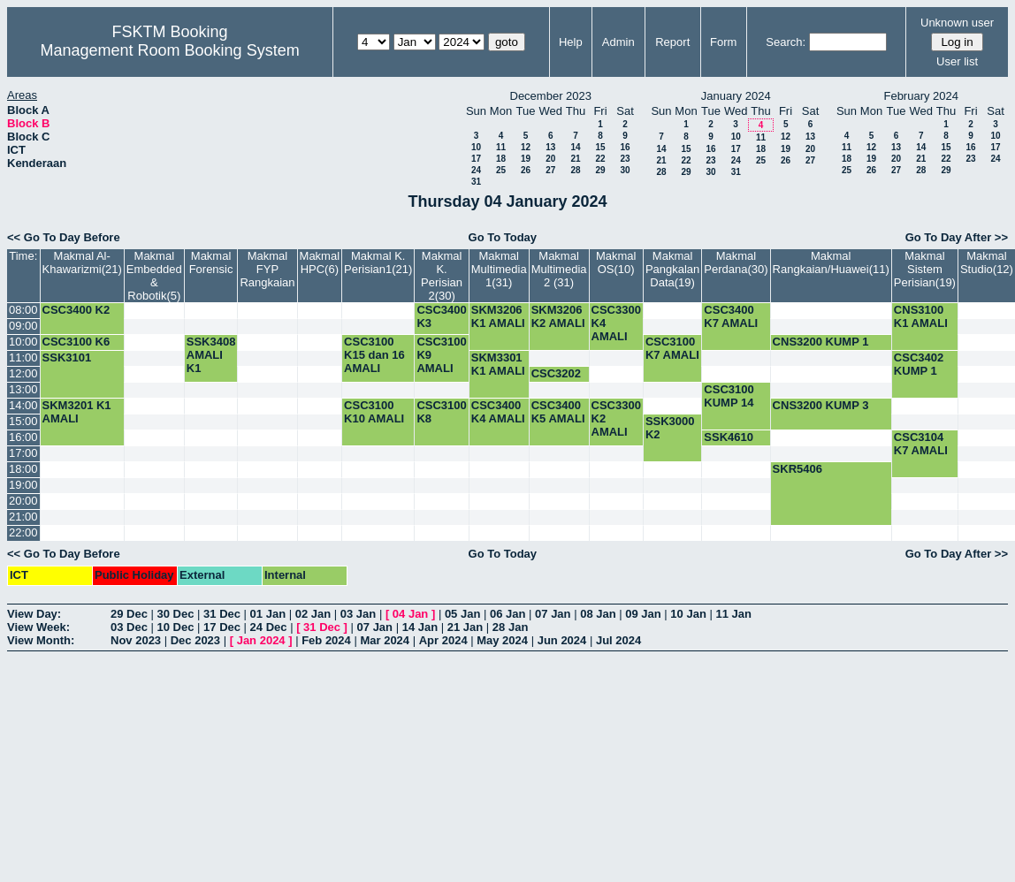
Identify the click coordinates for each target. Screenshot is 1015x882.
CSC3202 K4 (556, 380)
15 (600, 147)
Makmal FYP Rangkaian (267, 269)
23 (625, 158)
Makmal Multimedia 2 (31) (559, 269)
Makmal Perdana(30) (735, 262)
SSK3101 (67, 357)
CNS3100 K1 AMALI (921, 316)
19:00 (23, 484)
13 (550, 147)
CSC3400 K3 (441, 316)
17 (476, 158)
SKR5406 (797, 468)
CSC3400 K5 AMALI (558, 412)
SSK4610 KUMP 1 (728, 443)
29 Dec (129, 613)
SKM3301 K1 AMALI (498, 364)
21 (575, 158)
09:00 (23, 325)
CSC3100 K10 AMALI (374, 412)
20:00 (23, 500)
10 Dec (176, 627)
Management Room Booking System (170, 50)
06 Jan (507, 613)
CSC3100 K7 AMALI (672, 348)
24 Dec (268, 627)
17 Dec (221, 627)
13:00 (23, 389)
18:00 (23, 468)
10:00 (23, 341)
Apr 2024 (443, 640)
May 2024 (502, 640)
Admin (618, 42)
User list (957, 61)
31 (476, 181)
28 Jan (510, 627)
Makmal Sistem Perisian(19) (925, 269)
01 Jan (268, 613)
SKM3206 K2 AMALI (558, 316)
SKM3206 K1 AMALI (498, 316)
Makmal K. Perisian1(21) (378, 262)
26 (525, 170)
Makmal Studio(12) (986, 262)
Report (672, 42)
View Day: (34, 613)
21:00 (23, 516)
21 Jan (465, 627)
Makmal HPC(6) (320, 262)
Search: (785, 42)
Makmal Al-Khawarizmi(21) (82, 262)
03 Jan (358, 613)
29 (600, 170)
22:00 (23, 532)
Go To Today (503, 237)
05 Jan (462, 613)
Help (571, 42)
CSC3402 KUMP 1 (918, 364)
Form (723, 42)
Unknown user (957, 22)
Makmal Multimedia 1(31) (499, 269)
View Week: (38, 627)
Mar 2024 (384, 640)
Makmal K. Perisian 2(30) (441, 275)
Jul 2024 (618, 640)
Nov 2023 (136, 640)
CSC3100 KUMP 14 (728, 396)
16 (625, 147)
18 (501, 158)
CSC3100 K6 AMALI (76, 348)
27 (550, 170)
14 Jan (420, 627)
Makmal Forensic (211, 262)
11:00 (23, 357)
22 (600, 158)
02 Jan (313, 613)
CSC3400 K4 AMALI (498, 412)
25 (501, 170)
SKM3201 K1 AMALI (76, 412)
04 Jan (410, 613)
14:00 (23, 405)
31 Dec (221, 613)
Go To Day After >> (956, 237)
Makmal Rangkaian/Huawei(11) (831, 262)
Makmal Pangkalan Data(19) (672, 269)
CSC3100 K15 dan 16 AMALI (374, 355)
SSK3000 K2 (670, 427)
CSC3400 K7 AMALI (731, 316)
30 (625, 170)
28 (575, 170)
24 (476, 170)
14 (575, 147)
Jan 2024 (261, 640)
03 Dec (129, 627)
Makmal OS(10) (616, 262)
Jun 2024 (562, 640)
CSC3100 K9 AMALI (441, 355)
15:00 (23, 421)
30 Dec (176, 613)
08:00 (23, 309)
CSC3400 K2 (76, 309)
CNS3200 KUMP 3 (821, 405)
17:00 (23, 453)
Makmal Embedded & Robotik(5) (154, 275)
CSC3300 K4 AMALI (616, 323)
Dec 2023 (195, 640)
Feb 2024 (326, 640)
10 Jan (688, 613)
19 (525, 158)
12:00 (23, 373)
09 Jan (642, 613)
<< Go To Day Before (63, 237)
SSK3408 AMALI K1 (211, 355)
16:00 (23, 437)
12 (525, 147)
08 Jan (597, 613)
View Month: (40, 640)
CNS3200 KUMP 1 (821, 341)
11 (501, 147)
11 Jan (733, 613)
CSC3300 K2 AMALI (616, 418)
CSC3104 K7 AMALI (921, 443)
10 (476, 147)
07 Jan (552, 613)
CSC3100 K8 (441, 412)
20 (550, 158)
